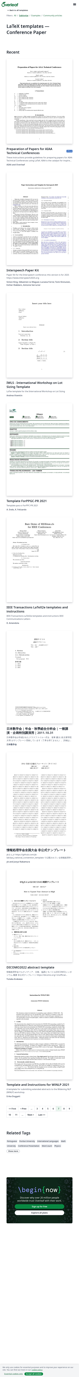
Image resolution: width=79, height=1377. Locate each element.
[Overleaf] (10, 4)
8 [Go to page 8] (64, 1108)
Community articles (52, 15)
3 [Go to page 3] (37, 1108)
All (15, 15)
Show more (13, 1151)
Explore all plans (39, 1212)
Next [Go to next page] (30, 1114)
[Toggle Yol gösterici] (74, 4)
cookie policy (37, 1370)
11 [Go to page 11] (16, 1114)
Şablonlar (24, 15)
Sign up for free (39, 1206)
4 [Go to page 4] (42, 1108)
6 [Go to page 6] (53, 1108)
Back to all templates (17, 10)
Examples (36, 15)
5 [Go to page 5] (47, 1108)
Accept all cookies (34, 1374)
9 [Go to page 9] (69, 1108)
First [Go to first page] (12, 1108)
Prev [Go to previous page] (23, 1108)
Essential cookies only (13, 1374)
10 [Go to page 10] (10, 1114)
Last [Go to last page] (41, 1114)
